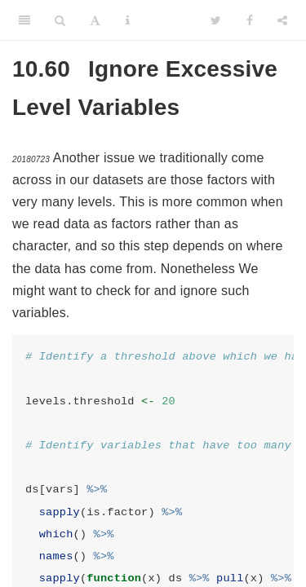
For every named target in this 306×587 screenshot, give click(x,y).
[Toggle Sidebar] (24, 20)
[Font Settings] (95, 20)
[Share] (282, 20)
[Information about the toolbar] (127, 20)
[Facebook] (249, 20)
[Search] (60, 20)
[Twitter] (215, 20)
